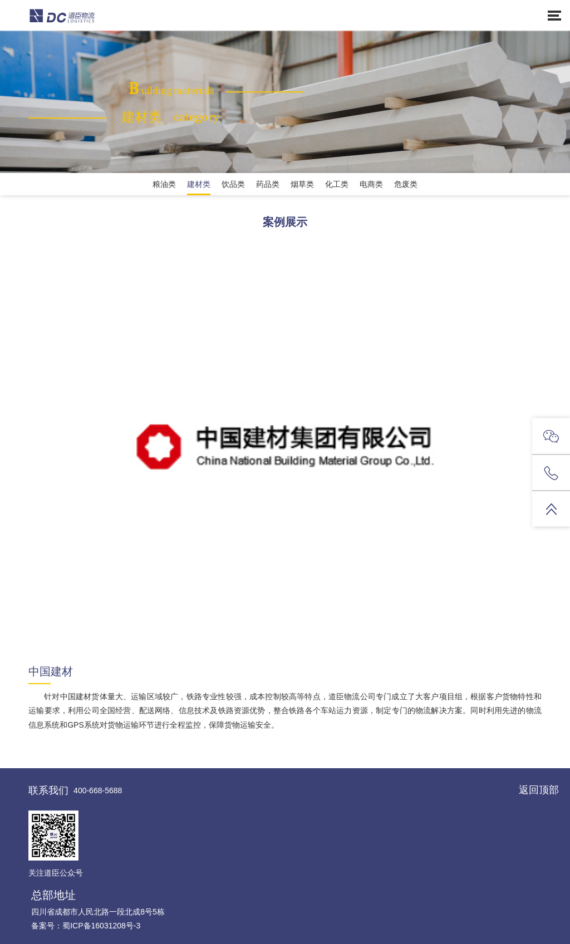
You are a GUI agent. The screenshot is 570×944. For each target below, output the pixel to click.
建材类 (198, 184)
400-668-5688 (97, 790)
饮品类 (233, 184)
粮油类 (164, 184)
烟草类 (302, 184)
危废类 (405, 184)
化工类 (336, 184)
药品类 (267, 184)
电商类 (371, 184)
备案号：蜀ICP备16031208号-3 (85, 925)
